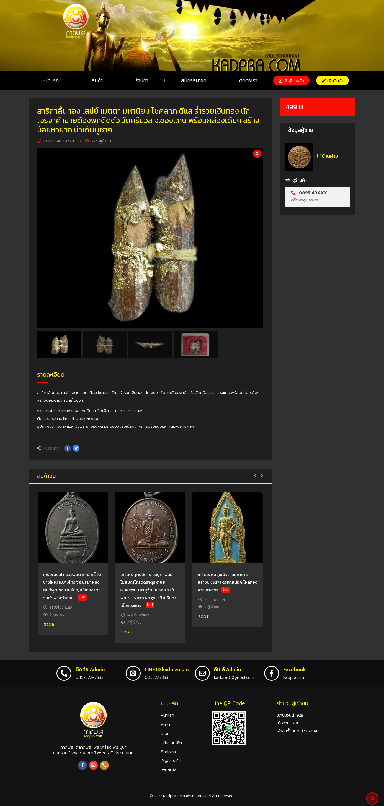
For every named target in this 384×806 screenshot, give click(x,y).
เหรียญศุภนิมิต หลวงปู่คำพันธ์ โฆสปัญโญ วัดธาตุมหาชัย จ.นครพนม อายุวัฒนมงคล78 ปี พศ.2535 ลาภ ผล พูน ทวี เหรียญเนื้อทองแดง (148, 590)
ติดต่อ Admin (90, 669)
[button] (291, 80)
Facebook (294, 669)
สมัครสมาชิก (193, 80)
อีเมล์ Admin (227, 669)
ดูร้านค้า (299, 180)
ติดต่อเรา (248, 80)
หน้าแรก (50, 80)
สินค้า (97, 80)
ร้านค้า (142, 80)
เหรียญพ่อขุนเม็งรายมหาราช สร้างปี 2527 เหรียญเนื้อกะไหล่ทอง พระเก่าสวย (227, 582)
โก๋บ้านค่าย (327, 156)
